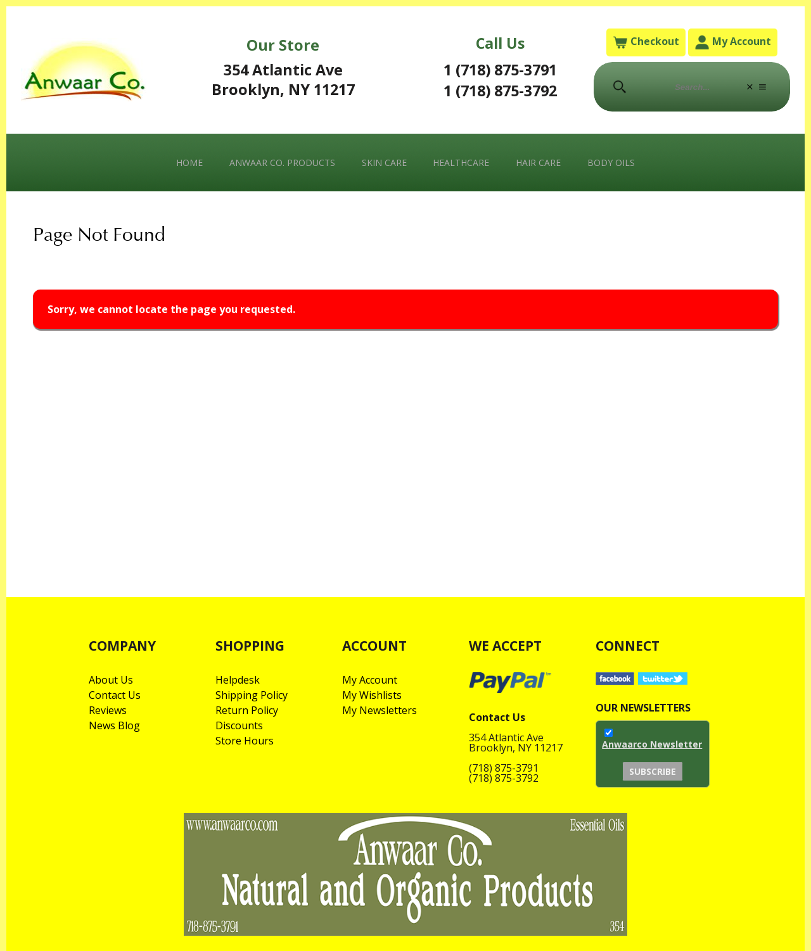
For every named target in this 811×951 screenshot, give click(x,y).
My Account (732, 42)
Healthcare (461, 162)
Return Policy (246, 710)
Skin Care (384, 162)
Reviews (108, 710)
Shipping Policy (251, 695)
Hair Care (538, 162)
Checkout (646, 42)
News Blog (114, 725)
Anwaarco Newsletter (652, 744)
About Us (111, 680)
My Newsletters (379, 710)
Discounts (239, 725)
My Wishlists (372, 695)
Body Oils (611, 162)
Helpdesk (237, 680)
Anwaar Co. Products (282, 162)
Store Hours (244, 741)
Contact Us (115, 695)
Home (189, 162)
